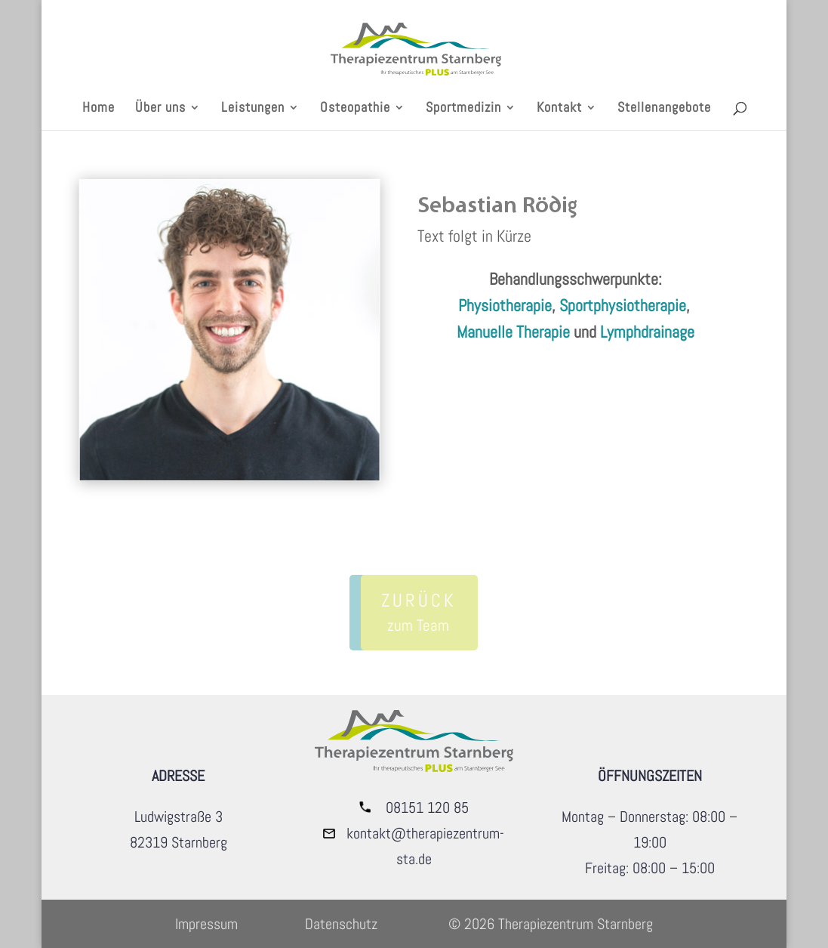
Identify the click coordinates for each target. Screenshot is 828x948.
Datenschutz (341, 924)
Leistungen (253, 109)
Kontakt (559, 109)
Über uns (160, 109)
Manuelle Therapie (513, 331)
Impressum (206, 924)
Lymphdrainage (647, 331)
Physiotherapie (505, 305)
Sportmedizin (463, 109)
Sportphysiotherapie (622, 305)
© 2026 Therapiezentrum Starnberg (550, 924)
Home (98, 109)
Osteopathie (355, 109)
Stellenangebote (664, 109)
